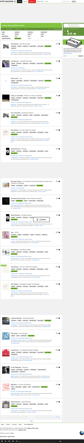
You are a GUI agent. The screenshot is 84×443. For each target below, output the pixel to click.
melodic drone (32, 200)
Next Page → (58, 417)
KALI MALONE (15, 113)
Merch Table (40, 1)
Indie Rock (17, 32)
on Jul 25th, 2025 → (39, 71)
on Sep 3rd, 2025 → (47, 54)
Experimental (44, 32)
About (2, 424)
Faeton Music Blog (15, 393)
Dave (37, 428)
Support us (32, 1)
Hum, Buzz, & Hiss (15, 70)
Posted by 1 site (14, 102)
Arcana (12, 241)
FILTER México (14, 325)
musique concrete (42, 369)
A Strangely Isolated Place (17, 205)
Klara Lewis (14, 78)
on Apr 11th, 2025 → (45, 123)
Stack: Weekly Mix (28, 424)
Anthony (29, 428)
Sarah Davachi (15, 149)
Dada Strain (13, 52)
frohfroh (13, 139)
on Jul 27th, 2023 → (15, 343)
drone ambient (33, 46)
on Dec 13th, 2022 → (32, 412)
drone (31, 115)
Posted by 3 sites (14, 222)
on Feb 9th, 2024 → (36, 260)
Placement (14, 333)
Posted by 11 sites (15, 357)
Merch (77, 29)
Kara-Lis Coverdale (17, 96)
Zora (12, 433)
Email (65, 56)
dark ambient (40, 46)
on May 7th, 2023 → (28, 360)
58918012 (14, 385)
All (2, 29)
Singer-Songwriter (6, 38)
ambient (19, 46)
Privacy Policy (11, 436)
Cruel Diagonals (16, 367)
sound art (13, 48)
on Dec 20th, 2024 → (34, 159)
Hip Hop (29, 34)
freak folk (38, 234)
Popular (25, 1)
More (31, 421)
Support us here (22, 430)
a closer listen (14, 224)
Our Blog (14, 424)
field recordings (36, 386)
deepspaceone (40, 200)
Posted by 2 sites (14, 50)
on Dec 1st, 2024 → (42, 191)
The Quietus (13, 87)
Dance (3, 32)
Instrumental (5, 36)
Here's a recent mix (68, 53)
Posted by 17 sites (15, 137)
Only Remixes (9, 29)
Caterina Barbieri (16, 318)
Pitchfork (13, 121)
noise (12, 386)
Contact (72, 29)
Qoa (12, 232)
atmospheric (32, 185)
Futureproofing (14, 157)
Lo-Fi (16, 36)
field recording (14, 82)
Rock (42, 36)
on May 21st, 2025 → (42, 88)
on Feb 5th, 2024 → (37, 277)
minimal (32, 234)
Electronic (30, 32)
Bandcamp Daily (14, 376)
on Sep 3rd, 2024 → (17, 208)
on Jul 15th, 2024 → (35, 242)
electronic (13, 46)
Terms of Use (3, 436)
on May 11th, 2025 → (39, 106)
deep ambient (18, 38)
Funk (3, 34)
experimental (14, 65)
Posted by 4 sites (14, 119)
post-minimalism (14, 99)
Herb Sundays (14, 190)
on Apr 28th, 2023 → (46, 377)
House (42, 34)
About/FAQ (66, 29)
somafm (25, 200)
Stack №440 (3, 265)
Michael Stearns (16, 181)
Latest (19, 1)
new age (26, 185)
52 (55, 130)
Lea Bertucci (15, 61)
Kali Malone (15, 44)
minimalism (25, 46)
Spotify (30, 50)
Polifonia (13, 104)
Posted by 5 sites (14, 85)
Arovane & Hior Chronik (18, 198)
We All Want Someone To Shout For (19, 340)
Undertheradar (14, 359)
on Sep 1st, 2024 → (39, 225)
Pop (29, 36)
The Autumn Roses (15, 258)
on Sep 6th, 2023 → (47, 326)
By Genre (26, 29)
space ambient (20, 185)
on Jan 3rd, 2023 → (36, 395)
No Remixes (18, 29)
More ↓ (29, 38)
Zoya (33, 428)
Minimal (16, 34)
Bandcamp (22, 50)
